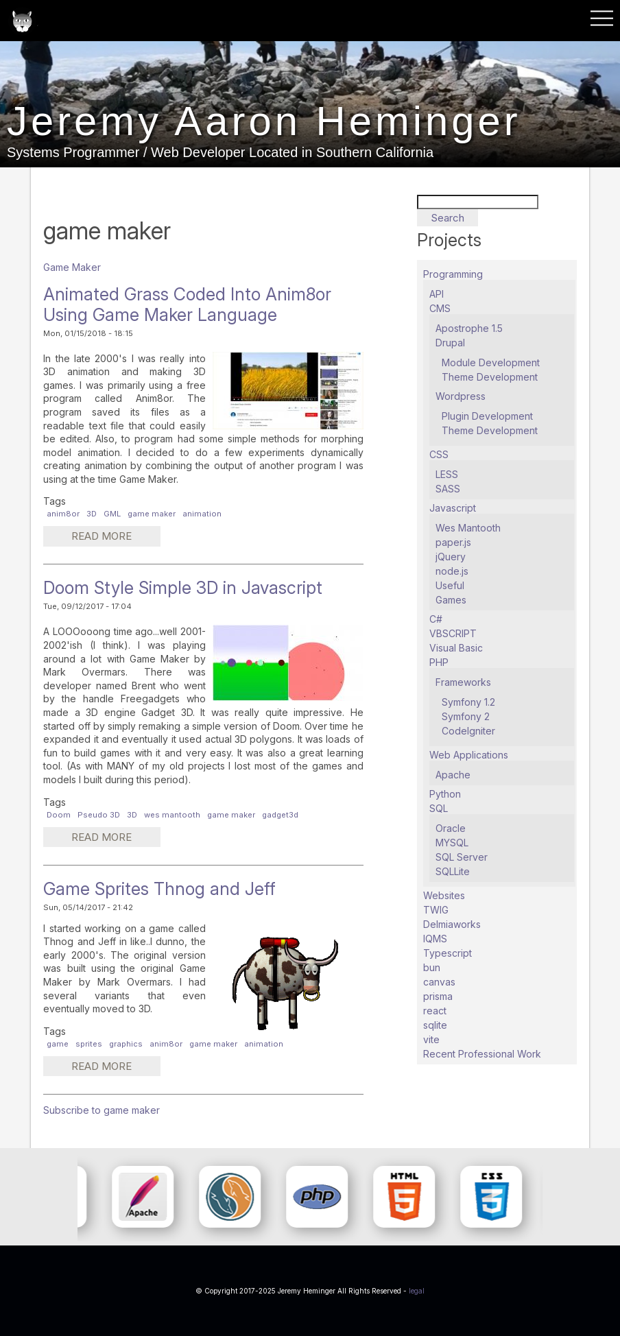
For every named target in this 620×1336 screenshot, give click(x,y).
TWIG (436, 910)
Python (445, 794)
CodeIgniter (468, 731)
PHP (439, 662)
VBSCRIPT (453, 633)
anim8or (63, 513)
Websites (444, 895)
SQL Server (462, 857)
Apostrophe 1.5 (469, 328)
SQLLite (453, 871)
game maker (152, 513)
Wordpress (461, 396)
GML (112, 513)
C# (435, 619)
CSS (439, 454)
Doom (59, 815)
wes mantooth (172, 815)
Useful (450, 585)
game (58, 1044)
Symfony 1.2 (468, 702)
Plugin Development (487, 416)
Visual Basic (456, 648)
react (434, 1010)
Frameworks (463, 682)
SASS (448, 488)
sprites (88, 1044)
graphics (126, 1044)
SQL (438, 808)
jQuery (451, 556)
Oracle (451, 828)
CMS (440, 308)
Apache (453, 774)
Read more (114, 537)
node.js (452, 571)
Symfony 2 (466, 716)
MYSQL (452, 842)
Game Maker (72, 267)
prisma (438, 996)
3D (91, 513)
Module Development (491, 362)
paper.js (453, 542)
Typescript (447, 953)
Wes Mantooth (468, 528)
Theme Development (490, 377)
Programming (453, 274)
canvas (439, 982)
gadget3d (280, 815)
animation (202, 513)
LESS (447, 474)
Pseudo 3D (99, 815)
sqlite (435, 1025)
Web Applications (468, 755)
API (436, 294)
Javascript (452, 508)
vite (431, 1039)
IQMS (435, 938)
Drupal (450, 342)
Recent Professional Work (482, 1054)
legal (417, 1291)
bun (431, 967)
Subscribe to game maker (101, 1110)
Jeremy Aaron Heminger (265, 121)
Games (451, 600)
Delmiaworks (452, 924)
